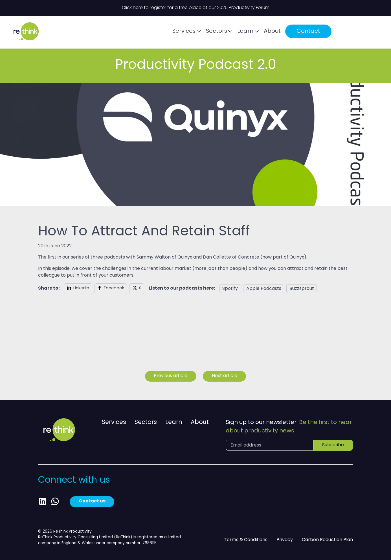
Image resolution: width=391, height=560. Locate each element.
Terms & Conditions (245, 540)
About (290, 32)
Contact (326, 32)
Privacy (284, 540)
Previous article (170, 376)
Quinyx (184, 257)
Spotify (230, 288)
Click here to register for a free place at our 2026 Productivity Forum (195, 8)
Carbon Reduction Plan (327, 540)
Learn (263, 32)
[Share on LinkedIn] (78, 288)
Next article (225, 376)
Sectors (234, 32)
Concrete (248, 257)
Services (201, 32)
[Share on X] (136, 288)
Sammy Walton (154, 257)
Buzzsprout (301, 288)
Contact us (92, 502)
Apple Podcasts (263, 288)
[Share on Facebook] (111, 288)
